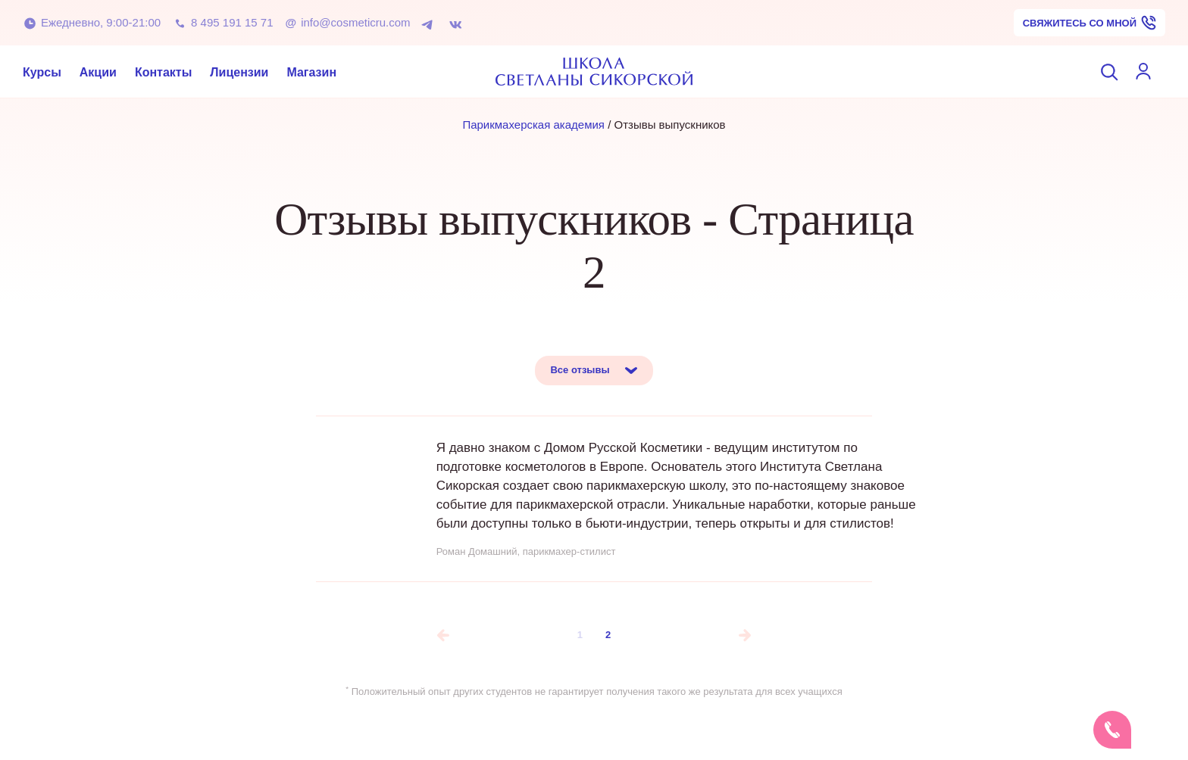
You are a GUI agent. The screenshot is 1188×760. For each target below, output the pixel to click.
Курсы (42, 71)
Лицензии (239, 71)
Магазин (311, 71)
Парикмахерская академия (533, 124)
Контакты (163, 71)
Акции (98, 71)
